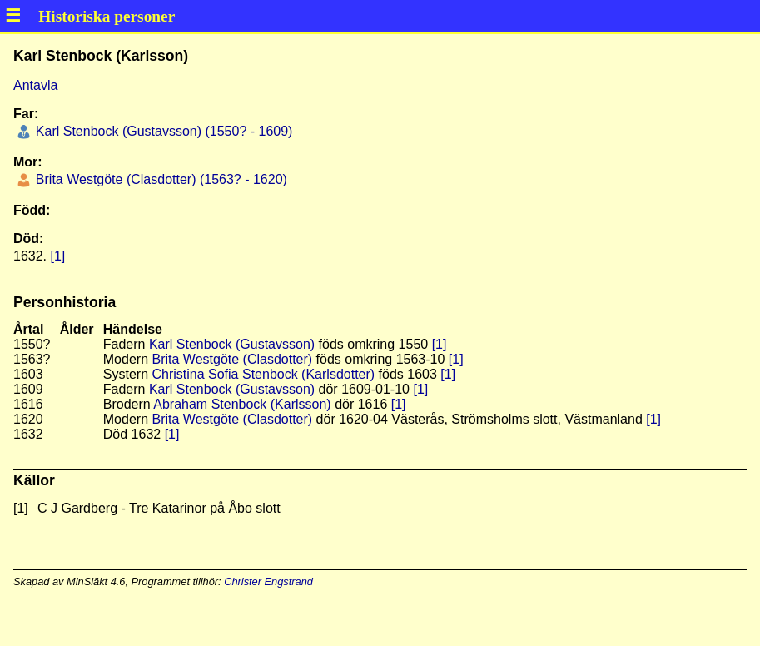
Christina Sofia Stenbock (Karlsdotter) (263, 374)
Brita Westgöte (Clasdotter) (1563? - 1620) (159, 179)
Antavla (35, 85)
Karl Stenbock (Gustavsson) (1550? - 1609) (162, 131)
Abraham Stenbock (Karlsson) (241, 404)
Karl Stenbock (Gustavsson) (232, 344)
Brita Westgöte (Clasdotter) (232, 359)
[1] (57, 256)
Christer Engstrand (268, 581)
